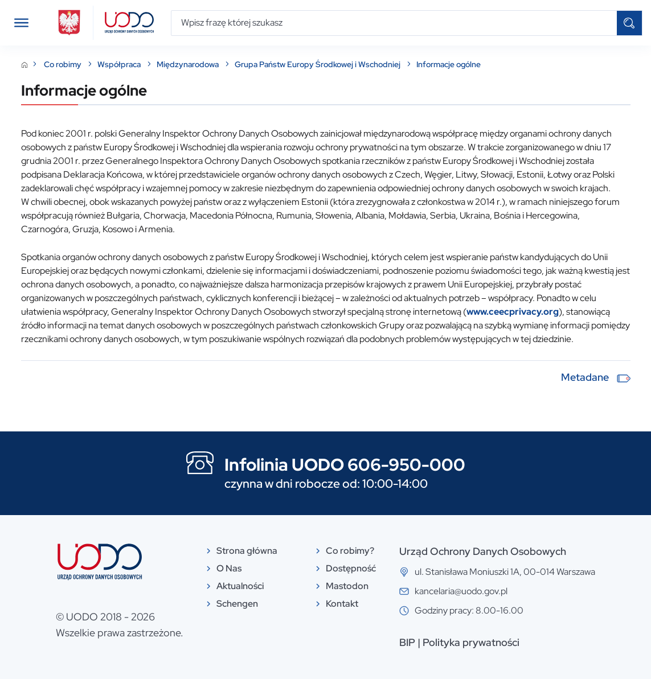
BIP (407, 642)
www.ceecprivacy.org (512, 312)
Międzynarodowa (188, 64)
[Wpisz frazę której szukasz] (394, 23)
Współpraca (119, 64)
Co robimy (63, 64)
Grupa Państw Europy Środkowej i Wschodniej (318, 64)
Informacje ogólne (448, 64)
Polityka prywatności (471, 642)
